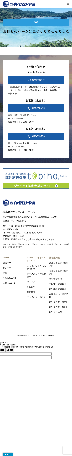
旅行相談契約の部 (57, 289)
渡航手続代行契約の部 (58, 295)
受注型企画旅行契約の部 (58, 272)
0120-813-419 (38, 108)
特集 (5, 273)
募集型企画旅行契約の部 (58, 264)
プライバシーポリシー (36, 298)
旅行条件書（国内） (58, 302)
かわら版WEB (9, 278)
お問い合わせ (38, 80)
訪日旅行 (31, 287)
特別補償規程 (55, 279)
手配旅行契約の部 (57, 284)
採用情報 (31, 292)
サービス (31, 282)
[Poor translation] (9, 350)
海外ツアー (8, 268)
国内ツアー (8, 263)
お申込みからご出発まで (36, 275)
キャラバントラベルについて (36, 267)
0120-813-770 (38, 136)
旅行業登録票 (55, 312)
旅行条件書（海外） (58, 307)
